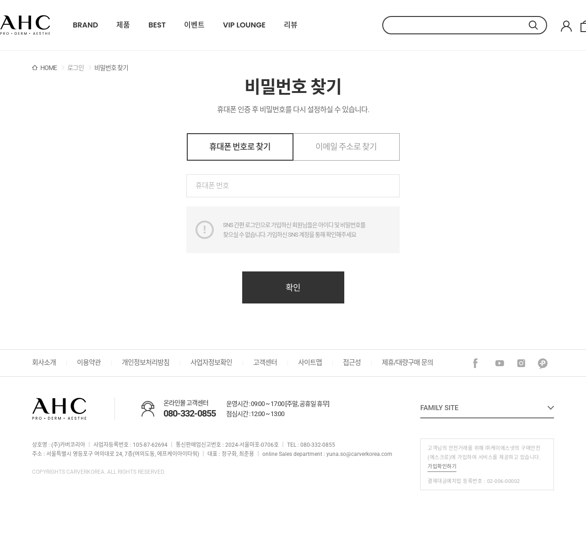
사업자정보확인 (211, 362)
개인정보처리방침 (145, 362)
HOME (48, 68)
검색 (538, 25)
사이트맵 (310, 362)
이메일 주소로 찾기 (346, 147)
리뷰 (291, 25)
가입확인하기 (442, 467)
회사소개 (44, 362)
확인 (293, 287)
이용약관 (89, 362)
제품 (123, 25)
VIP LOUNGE (244, 25)
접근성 (352, 362)
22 (25, 25)
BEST (157, 25)
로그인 (75, 68)
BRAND (85, 25)
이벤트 (194, 25)
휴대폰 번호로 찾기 (240, 147)
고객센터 (265, 362)
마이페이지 (566, 26)
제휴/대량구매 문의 (407, 362)
